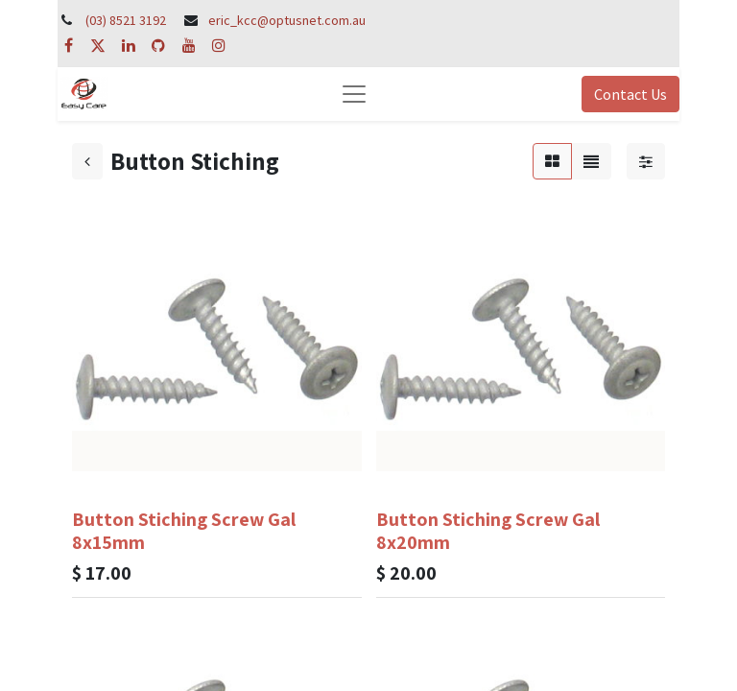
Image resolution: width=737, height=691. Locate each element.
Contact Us (630, 94)
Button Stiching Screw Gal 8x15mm (184, 531)
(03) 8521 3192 (125, 20)
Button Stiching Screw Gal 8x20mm (488, 531)
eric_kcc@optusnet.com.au (287, 20)
